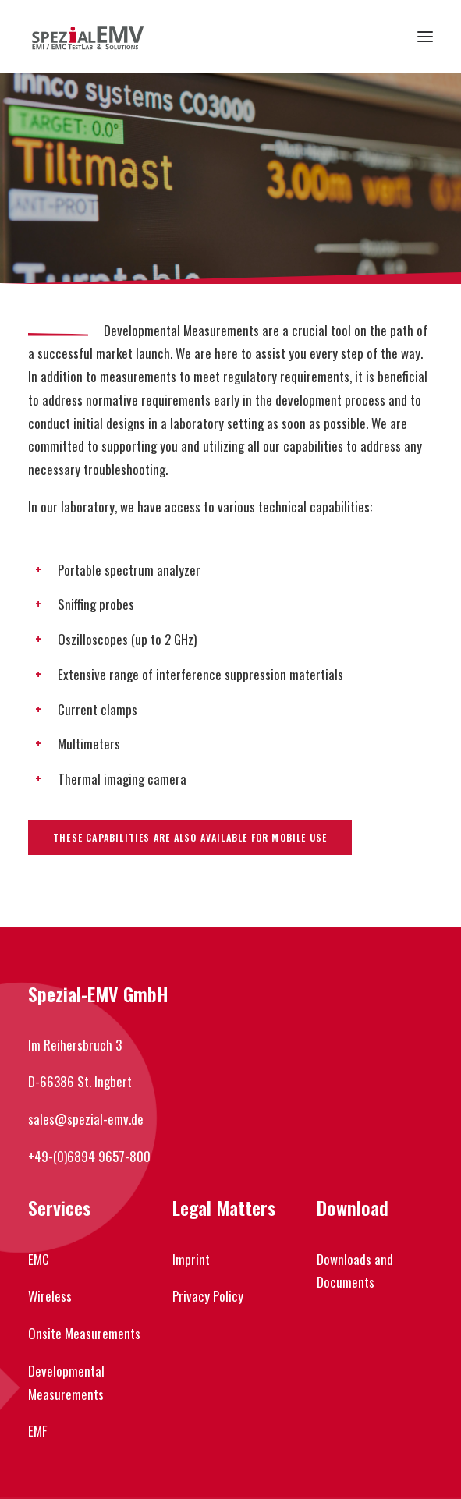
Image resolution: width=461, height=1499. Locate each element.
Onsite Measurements (84, 1333)
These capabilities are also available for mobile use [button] (190, 837)
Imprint (191, 1259)
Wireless (50, 1296)
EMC (38, 1259)
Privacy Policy (207, 1296)
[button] (425, 36)
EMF (37, 1431)
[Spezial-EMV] (87, 36)
